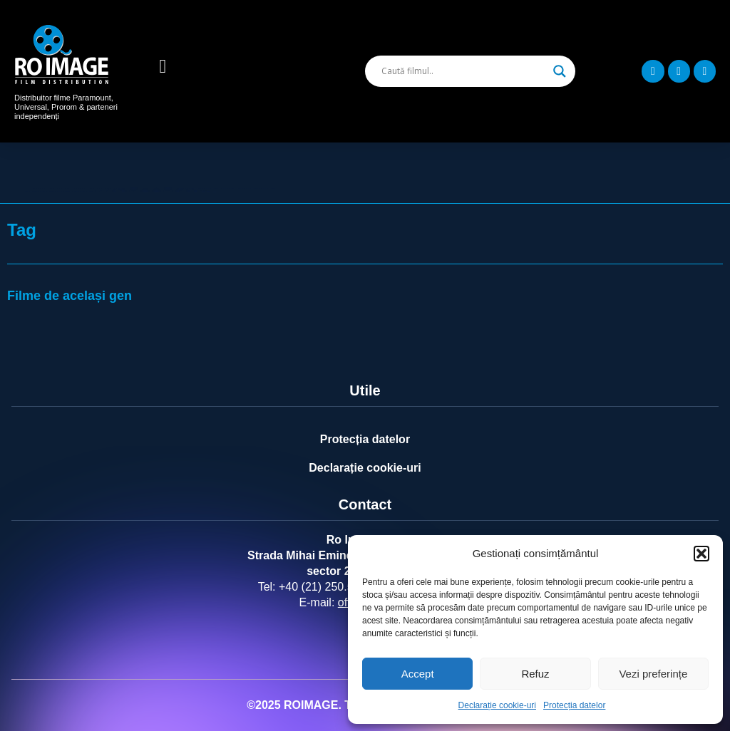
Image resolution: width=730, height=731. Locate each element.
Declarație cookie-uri (497, 705)
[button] (701, 553)
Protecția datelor (574, 705)
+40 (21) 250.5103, (327, 587)
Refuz (535, 674)
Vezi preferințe (653, 674)
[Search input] (463, 71)
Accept (417, 674)
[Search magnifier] (560, 71)
